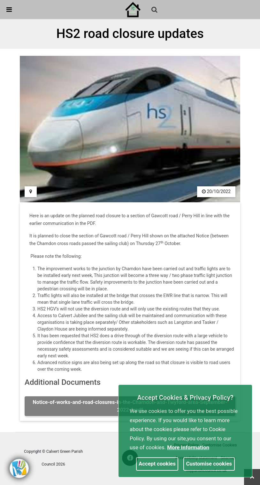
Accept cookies (157, 463)
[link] (132, 9)
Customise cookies (209, 463)
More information (188, 447)
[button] (154, 10)
